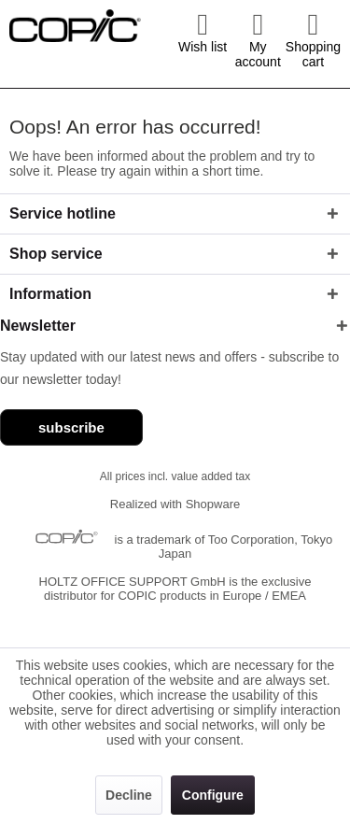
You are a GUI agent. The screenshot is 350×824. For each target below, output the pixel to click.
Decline (128, 795)
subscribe (71, 427)
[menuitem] (203, 39)
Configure (213, 795)
